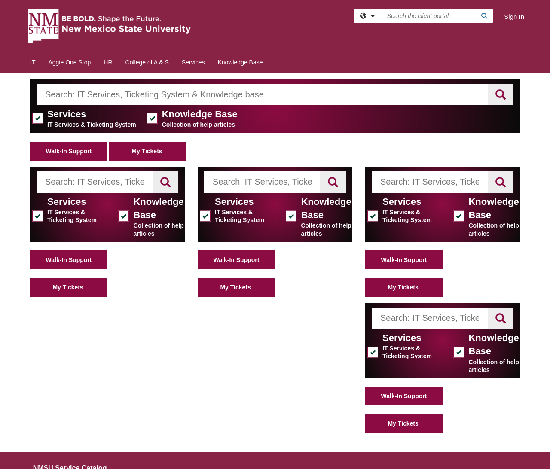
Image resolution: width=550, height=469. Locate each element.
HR (108, 62)
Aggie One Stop (69, 62)
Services (193, 62)
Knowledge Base (240, 62)
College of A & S (147, 62)
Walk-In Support (69, 151)
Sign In (514, 16)
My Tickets (147, 151)
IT (32, 62)
